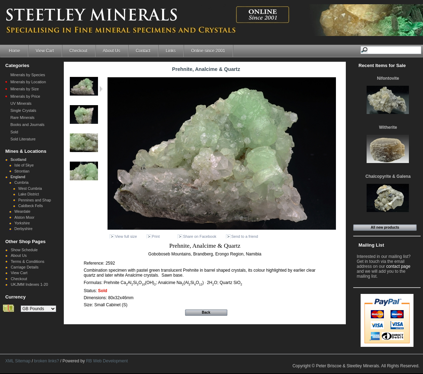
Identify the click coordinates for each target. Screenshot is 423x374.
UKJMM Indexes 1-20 (29, 284)
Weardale (22, 211)
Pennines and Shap (34, 200)
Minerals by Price (25, 96)
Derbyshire (23, 229)
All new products (385, 227)
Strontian (22, 171)
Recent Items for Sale (382, 65)
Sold (14, 132)
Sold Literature (23, 139)
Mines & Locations (26, 151)
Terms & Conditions (27, 261)
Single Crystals (23, 110)
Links (171, 50)
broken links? (46, 360)
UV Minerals (20, 103)
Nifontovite (388, 78)
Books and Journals (27, 124)
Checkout (78, 50)
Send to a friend (244, 236)
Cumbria (21, 182)
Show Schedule (24, 250)
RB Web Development (107, 360)
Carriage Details (24, 267)
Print (156, 236)
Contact (143, 50)
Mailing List (371, 245)
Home (14, 50)
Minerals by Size (24, 89)
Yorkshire (22, 223)
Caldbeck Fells (30, 206)
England (18, 177)
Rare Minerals (22, 117)
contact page (398, 266)
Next (101, 89)
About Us (111, 50)
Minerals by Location (28, 82)
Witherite (388, 127)
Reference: (94, 263)
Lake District (28, 194)
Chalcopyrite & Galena (388, 176)
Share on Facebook (199, 236)
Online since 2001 (208, 50)
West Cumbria (30, 188)
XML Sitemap (18, 360)
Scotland (18, 159)
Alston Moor (24, 217)
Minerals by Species (27, 75)
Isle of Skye (24, 165)
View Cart (45, 50)
